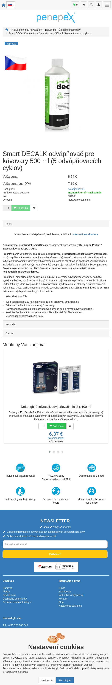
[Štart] (6, 29)
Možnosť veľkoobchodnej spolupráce (91, 495)
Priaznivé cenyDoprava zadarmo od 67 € (56, 472)
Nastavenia (47, 680)
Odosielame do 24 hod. (91, 470)
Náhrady (10, 324)
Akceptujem (64, 680)
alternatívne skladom (85, 234)
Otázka (9, 333)
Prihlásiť (55, 554)
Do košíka (56, 426)
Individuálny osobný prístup (20, 494)
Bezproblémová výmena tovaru (56, 495)
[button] (49, 452)
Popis (8, 223)
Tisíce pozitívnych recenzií (20, 470)
